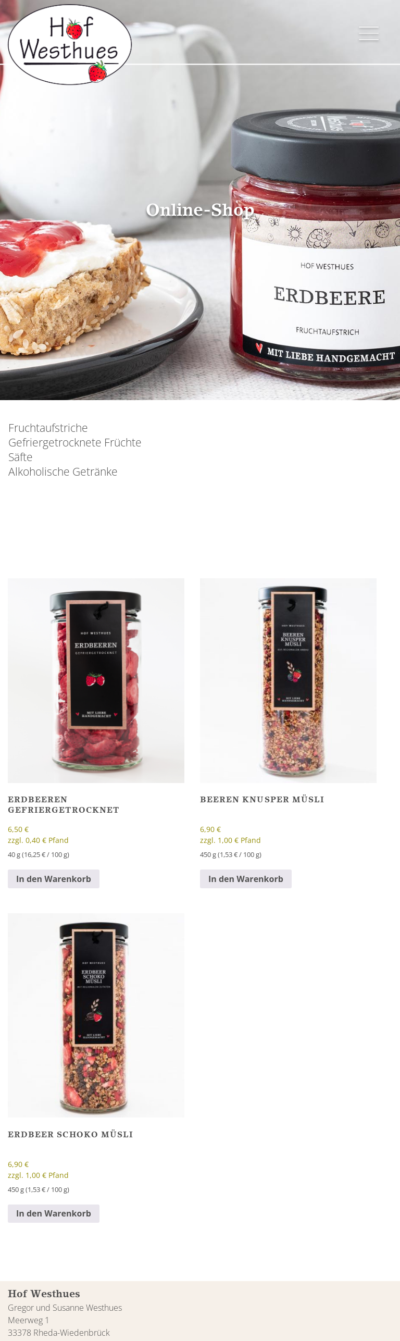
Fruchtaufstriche (48, 428)
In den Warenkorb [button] (53, 879)
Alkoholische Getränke (63, 471)
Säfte (20, 457)
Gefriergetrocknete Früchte (75, 442)
